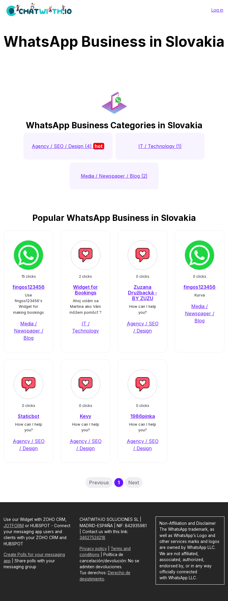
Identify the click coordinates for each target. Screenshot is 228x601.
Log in (217, 10)
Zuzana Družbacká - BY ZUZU (142, 292)
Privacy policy (93, 548)
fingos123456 (28, 287)
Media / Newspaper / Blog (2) (114, 176)
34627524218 (92, 537)
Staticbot (28, 416)
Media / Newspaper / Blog (28, 331)
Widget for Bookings (85, 290)
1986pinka (142, 416)
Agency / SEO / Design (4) (68, 146)
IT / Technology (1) (160, 146)
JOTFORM (14, 525)
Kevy (85, 416)
